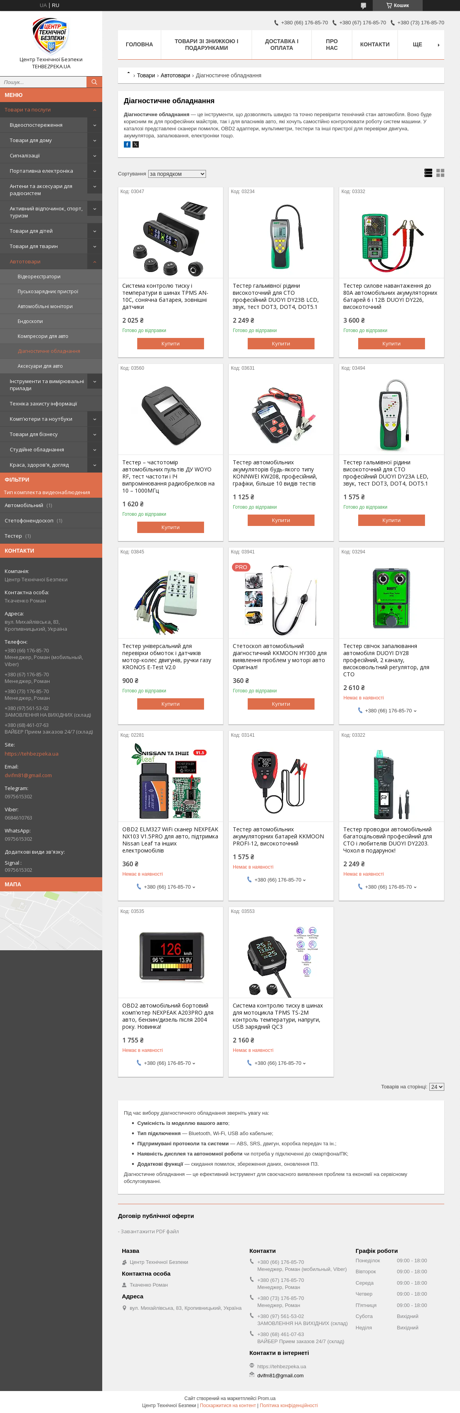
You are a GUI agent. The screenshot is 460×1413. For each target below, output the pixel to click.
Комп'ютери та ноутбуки (41, 418)
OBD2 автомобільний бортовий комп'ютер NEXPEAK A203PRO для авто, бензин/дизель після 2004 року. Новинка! (167, 1016)
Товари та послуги (28, 109)
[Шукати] (94, 82)
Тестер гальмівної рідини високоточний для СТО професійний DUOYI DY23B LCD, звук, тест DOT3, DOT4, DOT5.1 (276, 296)
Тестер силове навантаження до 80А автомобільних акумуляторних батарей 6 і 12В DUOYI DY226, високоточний (390, 296)
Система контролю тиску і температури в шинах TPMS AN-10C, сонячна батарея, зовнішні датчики (165, 296)
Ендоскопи (30, 321)
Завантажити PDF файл (150, 1231)
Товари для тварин (34, 246)
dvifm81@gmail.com (28, 775)
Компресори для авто (43, 336)
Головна (139, 44)
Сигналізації (25, 155)
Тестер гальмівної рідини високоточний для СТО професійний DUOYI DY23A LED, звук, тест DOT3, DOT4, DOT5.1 (386, 473)
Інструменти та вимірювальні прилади (47, 385)
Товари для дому (31, 140)
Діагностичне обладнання (49, 351)
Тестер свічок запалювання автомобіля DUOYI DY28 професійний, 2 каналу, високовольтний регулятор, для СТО (386, 660)
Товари (146, 75)
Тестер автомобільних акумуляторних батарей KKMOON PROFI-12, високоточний (278, 836)
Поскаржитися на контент (228, 1405)
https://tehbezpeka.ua (32, 753)
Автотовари (25, 261)
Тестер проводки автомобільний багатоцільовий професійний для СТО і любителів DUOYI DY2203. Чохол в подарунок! (387, 840)
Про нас (332, 44)
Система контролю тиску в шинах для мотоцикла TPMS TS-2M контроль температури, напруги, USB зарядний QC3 (278, 1016)
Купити (171, 343)
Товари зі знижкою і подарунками (206, 44)
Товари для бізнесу (34, 434)
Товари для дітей (31, 230)
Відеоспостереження (36, 124)
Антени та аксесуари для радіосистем (41, 190)
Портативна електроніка (41, 170)
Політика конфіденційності (289, 1405)
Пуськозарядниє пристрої (48, 291)
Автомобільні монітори (45, 306)
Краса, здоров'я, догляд (39, 464)
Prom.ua (267, 1398)
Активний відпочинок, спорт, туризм (46, 212)
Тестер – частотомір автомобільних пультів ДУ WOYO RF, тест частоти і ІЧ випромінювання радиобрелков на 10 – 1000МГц (168, 476)
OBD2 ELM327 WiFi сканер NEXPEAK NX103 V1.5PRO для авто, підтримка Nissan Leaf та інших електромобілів (170, 840)
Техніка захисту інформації (43, 403)
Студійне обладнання (37, 449)
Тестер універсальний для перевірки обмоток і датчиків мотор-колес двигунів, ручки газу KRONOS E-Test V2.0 (166, 657)
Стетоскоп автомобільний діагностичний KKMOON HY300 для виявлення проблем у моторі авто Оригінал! (280, 657)
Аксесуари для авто (40, 366)
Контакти (375, 44)
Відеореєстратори (39, 276)
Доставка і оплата (281, 44)
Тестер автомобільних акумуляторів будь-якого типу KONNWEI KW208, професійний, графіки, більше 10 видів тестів (275, 473)
